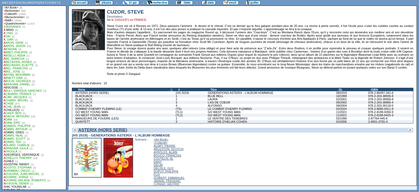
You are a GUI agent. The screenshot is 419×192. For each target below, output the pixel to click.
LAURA (213, 99)
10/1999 (341, 96)
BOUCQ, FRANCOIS (167, 155)
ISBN (374, 89)
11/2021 (341, 112)
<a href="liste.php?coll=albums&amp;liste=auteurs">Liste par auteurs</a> (34, 95)
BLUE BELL (215, 96)
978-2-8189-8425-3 (380, 115)
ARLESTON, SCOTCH (169, 149)
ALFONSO (215, 105)
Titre (213, 89)
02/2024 (341, 108)
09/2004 (341, 105)
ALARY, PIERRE (165, 145)
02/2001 (341, 99)
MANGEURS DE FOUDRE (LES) (97, 118)
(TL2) (179, 115)
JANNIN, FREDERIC (167, 181)
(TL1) (179, 112)
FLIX (157, 174)
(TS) (178, 108)
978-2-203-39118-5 (380, 105)
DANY (158, 161)
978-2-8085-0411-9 (380, 108)
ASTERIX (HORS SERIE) (92, 92)
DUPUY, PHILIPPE (166, 171)
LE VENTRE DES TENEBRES (227, 118)
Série (81, 89)
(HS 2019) (182, 92)
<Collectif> (161, 142)
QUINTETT (82, 121)
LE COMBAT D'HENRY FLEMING (230, 108)
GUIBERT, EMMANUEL (169, 177)
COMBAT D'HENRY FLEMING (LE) (98, 108)
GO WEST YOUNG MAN (91, 112)
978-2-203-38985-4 (380, 102)
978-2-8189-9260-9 (380, 112)
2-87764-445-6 (377, 118)
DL (341, 89)
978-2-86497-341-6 (380, 92)
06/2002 (341, 102)
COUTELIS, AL (163, 158)
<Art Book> (161, 139)
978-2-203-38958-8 (380, 99)
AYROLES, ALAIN (165, 152)
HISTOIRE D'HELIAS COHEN (227, 121)
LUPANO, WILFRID (166, 184)
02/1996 (341, 118)
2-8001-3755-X (378, 121)
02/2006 (341, 121)
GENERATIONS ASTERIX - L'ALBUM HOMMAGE (240, 92)
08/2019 (341, 92)
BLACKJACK (83, 96)
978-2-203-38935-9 (380, 96)
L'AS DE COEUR (219, 102)
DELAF (158, 165)
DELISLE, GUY (164, 168)
